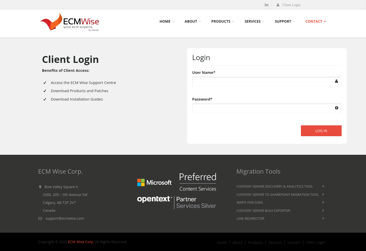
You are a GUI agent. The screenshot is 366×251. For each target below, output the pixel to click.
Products (221, 21)
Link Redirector (250, 218)
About (191, 21)
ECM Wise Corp (80, 241)
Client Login (315, 242)
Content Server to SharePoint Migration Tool (278, 194)
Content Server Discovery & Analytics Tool (275, 186)
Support (283, 21)
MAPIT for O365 (250, 202)
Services (253, 21)
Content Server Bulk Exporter (263, 210)
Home (165, 21)
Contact (314, 21)
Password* (202, 98)
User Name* (203, 71)
